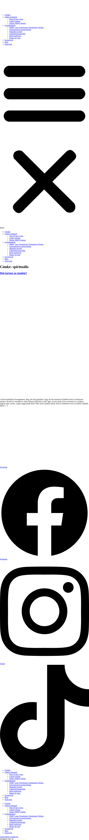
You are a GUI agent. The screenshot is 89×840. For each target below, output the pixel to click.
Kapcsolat (8, 44)
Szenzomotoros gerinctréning (20, 30)
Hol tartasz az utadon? (13, 273)
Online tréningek (11, 17)
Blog (6, 42)
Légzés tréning (14, 21)
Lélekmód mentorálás (17, 34)
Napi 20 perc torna (16, 19)
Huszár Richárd (20, 839)
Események (9, 40)
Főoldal (7, 15)
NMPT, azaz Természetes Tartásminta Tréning (26, 28)
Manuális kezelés (15, 32)
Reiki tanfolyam (15, 36)
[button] (44, 138)
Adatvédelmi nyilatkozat (9, 837)
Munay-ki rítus (14, 38)
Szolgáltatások (10, 25)
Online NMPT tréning (17, 23)
